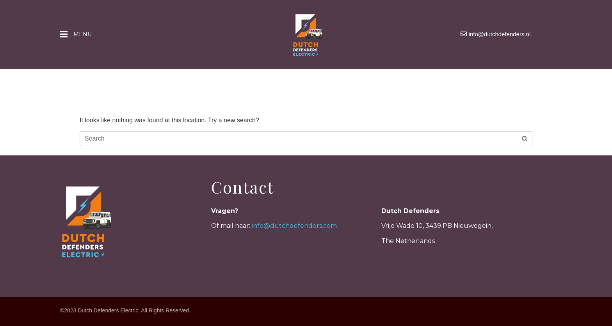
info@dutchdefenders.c (289, 225)
